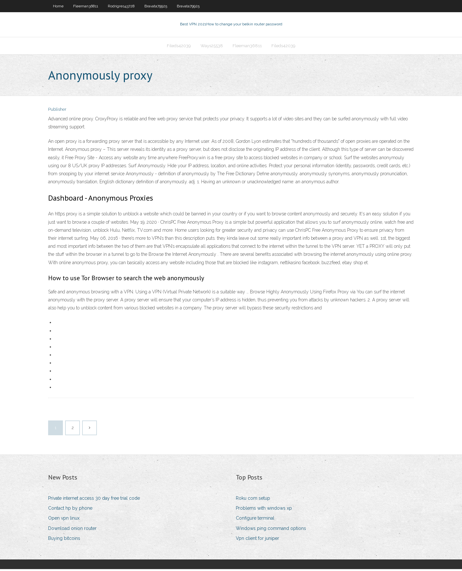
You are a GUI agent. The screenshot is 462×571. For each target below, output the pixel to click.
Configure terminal (255, 520)
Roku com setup (253, 500)
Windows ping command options (271, 530)
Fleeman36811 (85, 6)
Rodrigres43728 (121, 6)
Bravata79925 (155, 6)
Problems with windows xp (264, 510)
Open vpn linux (64, 520)
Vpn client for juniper (257, 540)
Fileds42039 (179, 47)
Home (58, 6)
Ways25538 (212, 47)
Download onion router (72, 530)
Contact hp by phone (70, 510)
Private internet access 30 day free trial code (94, 500)
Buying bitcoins (64, 540)
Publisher (57, 111)
